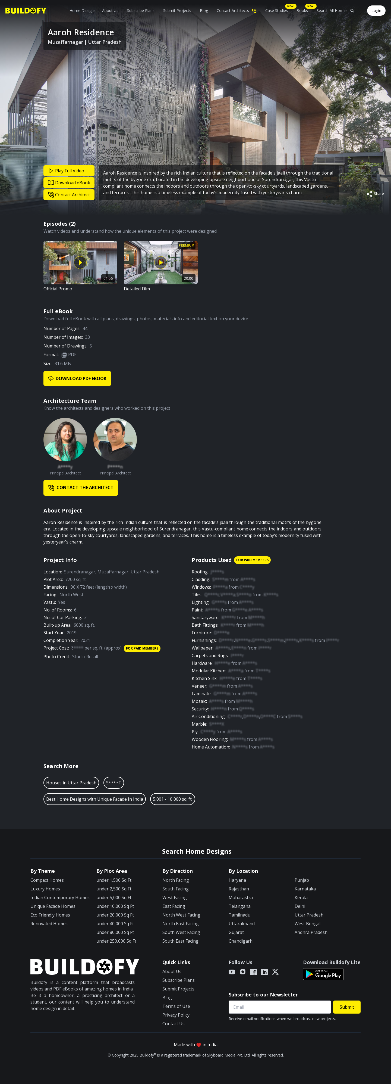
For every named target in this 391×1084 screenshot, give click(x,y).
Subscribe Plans (140, 10)
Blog (204, 10)
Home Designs (83, 10)
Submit (347, 1007)
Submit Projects (177, 10)
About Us (110, 10)
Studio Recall (85, 657)
